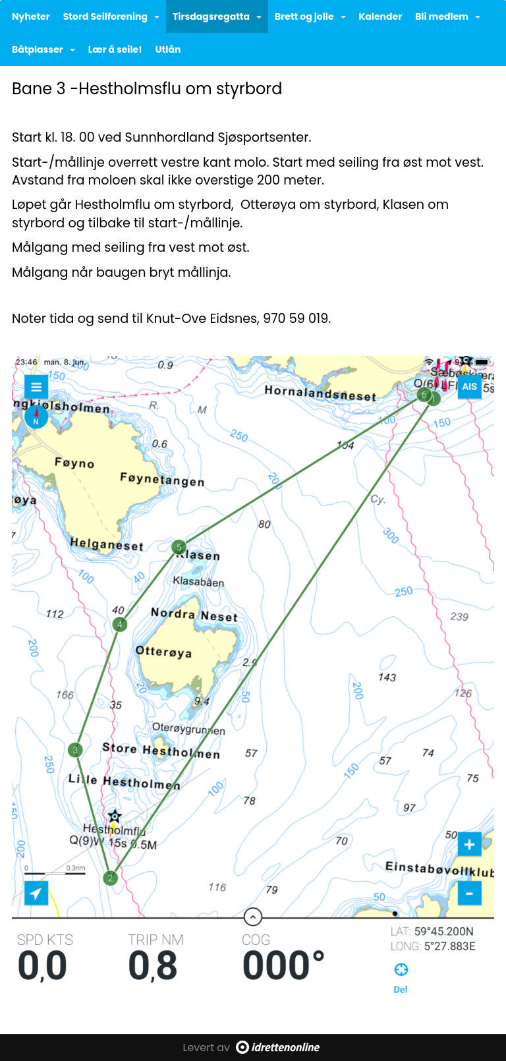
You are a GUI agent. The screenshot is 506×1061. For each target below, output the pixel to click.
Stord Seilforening (111, 16)
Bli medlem (447, 16)
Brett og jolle (310, 16)
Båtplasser (43, 49)
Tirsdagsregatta (217, 16)
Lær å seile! (115, 49)
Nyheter (31, 16)
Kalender (381, 16)
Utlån (168, 49)
